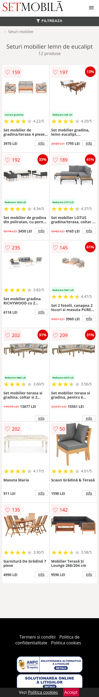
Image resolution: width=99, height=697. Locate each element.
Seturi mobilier (21, 31)
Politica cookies (66, 643)
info (41, 143)
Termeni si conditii (38, 637)
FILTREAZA (49, 21)
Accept (71, 692)
